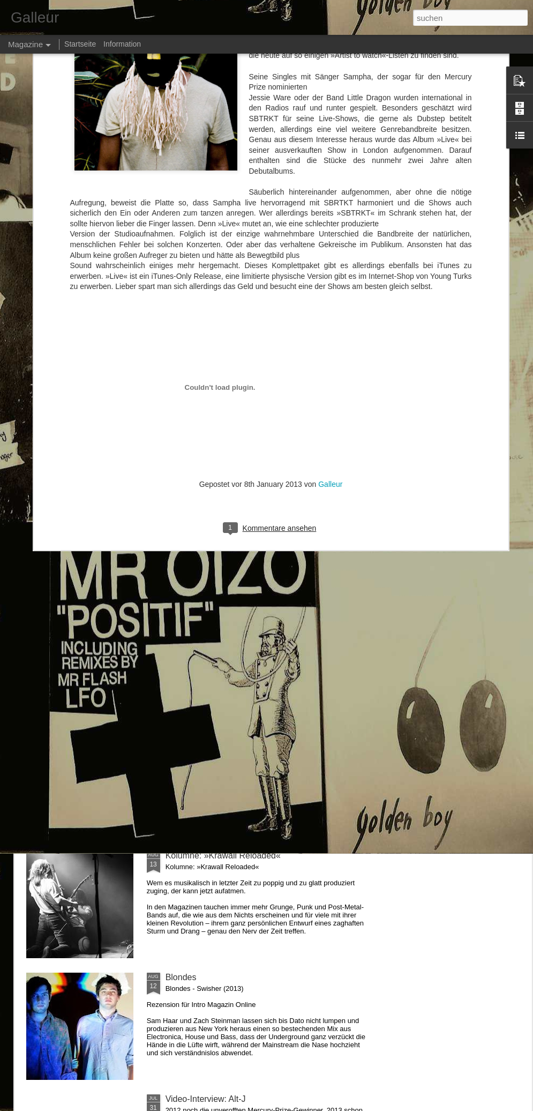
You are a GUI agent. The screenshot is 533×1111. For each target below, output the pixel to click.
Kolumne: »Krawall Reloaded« (223, 855)
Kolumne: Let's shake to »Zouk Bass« (237, 612)
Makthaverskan (195, 733)
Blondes (181, 977)
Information (122, 44)
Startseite (80, 44)
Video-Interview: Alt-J (206, 1098)
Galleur (330, 295)
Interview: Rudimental (207, 490)
